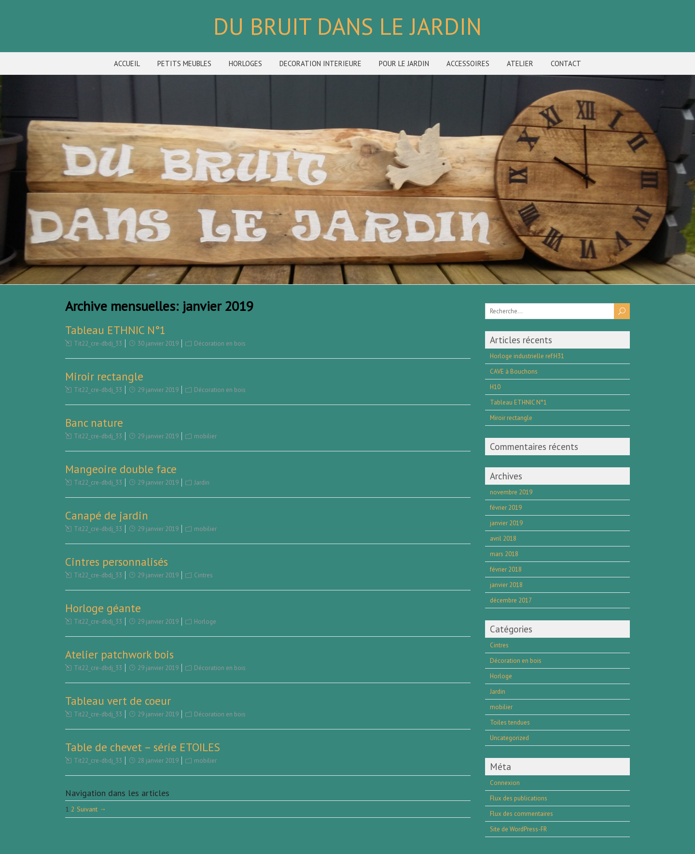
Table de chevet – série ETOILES (142, 747)
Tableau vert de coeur (118, 701)
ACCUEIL (127, 63)
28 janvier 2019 (158, 760)
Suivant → (91, 809)
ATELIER (520, 63)
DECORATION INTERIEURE (320, 63)
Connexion (505, 783)
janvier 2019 (506, 523)
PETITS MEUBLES (184, 63)
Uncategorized (509, 738)
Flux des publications (518, 798)
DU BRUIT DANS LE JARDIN (347, 26)
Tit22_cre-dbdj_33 (98, 343)
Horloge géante (103, 608)
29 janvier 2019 (158, 390)
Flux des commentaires (521, 814)
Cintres (203, 575)
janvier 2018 (506, 585)
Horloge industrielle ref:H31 (527, 356)
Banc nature (94, 423)
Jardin (201, 482)
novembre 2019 (511, 492)
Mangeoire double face (121, 469)
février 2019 (506, 508)
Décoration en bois (220, 343)
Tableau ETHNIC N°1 (115, 330)
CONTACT (566, 63)
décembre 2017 (511, 600)
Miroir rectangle (104, 376)
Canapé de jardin (106, 515)
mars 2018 (504, 554)
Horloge (205, 621)
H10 (495, 387)
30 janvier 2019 (158, 343)
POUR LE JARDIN (404, 63)
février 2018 (506, 569)
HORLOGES (245, 63)
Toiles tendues (510, 722)
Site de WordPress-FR (518, 829)
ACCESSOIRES (467, 63)
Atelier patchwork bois (119, 654)
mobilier (205, 436)
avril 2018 (503, 538)
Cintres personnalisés (116, 562)
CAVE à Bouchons (514, 371)
